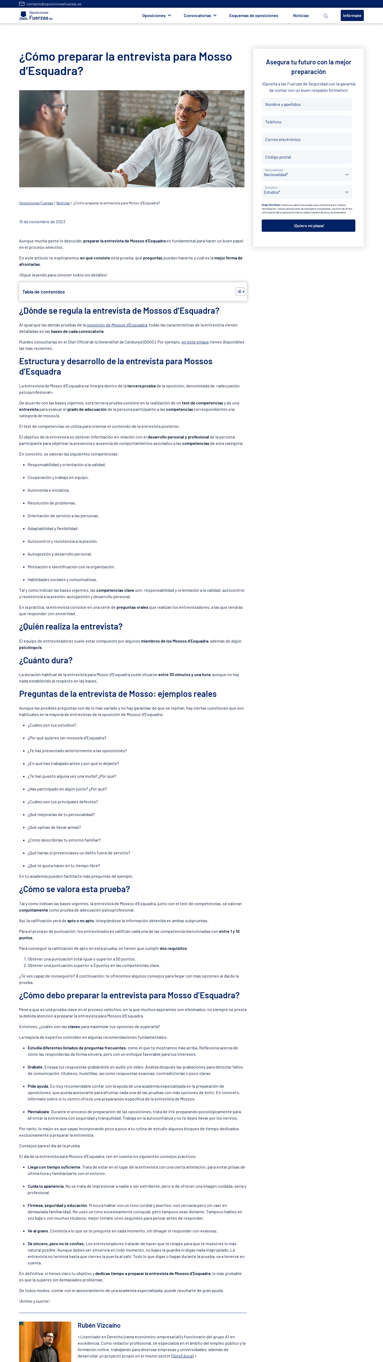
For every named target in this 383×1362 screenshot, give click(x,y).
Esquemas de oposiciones (253, 15)
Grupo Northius (271, 204)
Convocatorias (197, 15)
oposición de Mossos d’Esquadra (117, 324)
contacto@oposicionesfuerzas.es (54, 4)
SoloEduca (182, 1355)
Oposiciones (154, 15)
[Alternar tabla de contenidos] (238, 291)
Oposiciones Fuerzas (36, 203)
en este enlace (195, 341)
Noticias (301, 15)
